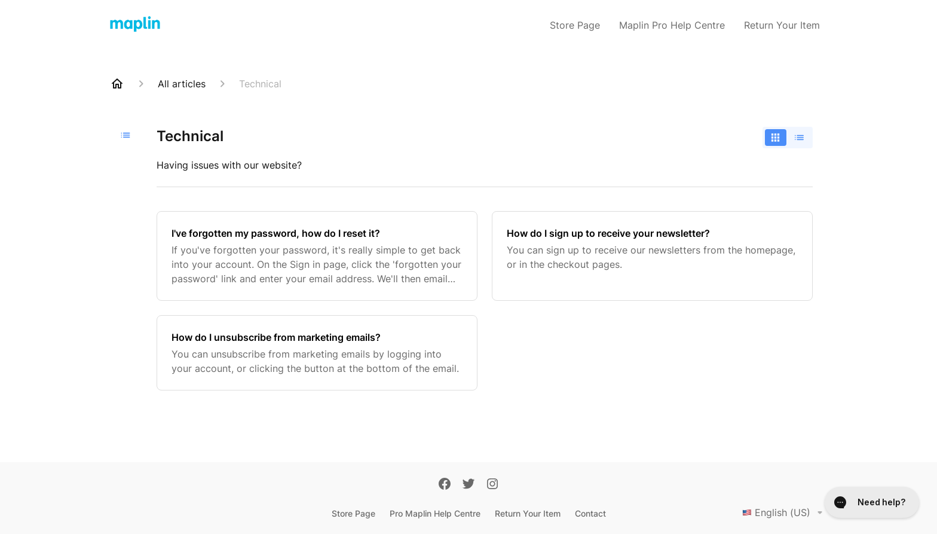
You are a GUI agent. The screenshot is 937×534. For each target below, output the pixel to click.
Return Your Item (782, 25)
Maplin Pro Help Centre (672, 25)
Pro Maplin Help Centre (435, 513)
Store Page (575, 25)
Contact (590, 513)
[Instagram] (492, 485)
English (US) (784, 512)
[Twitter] (468, 485)
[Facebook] (444, 485)
